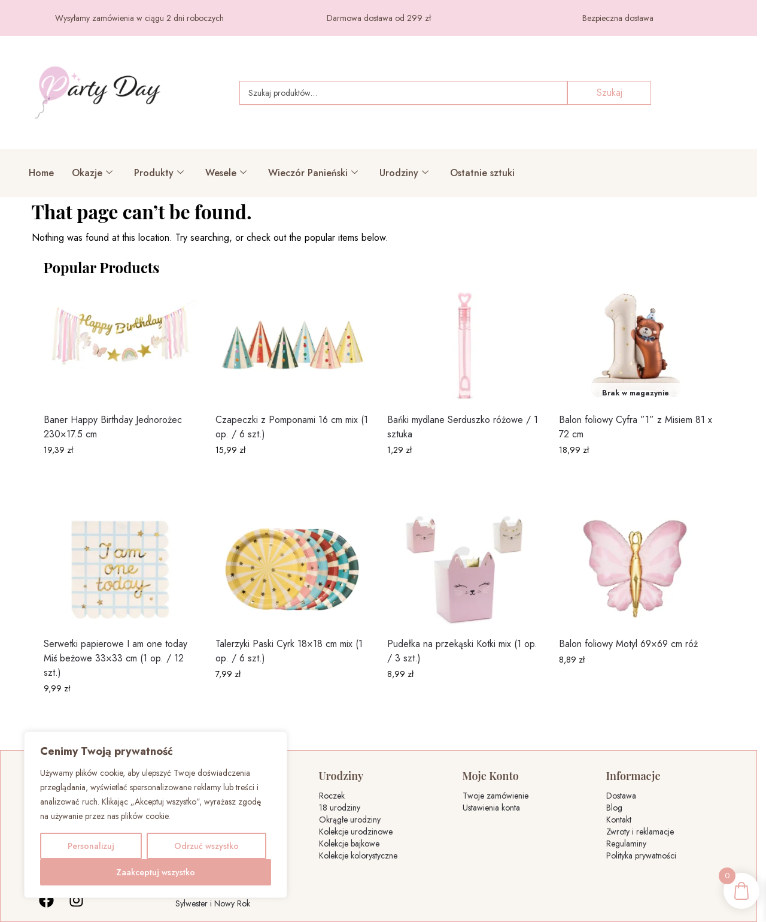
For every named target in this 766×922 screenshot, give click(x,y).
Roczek (332, 796)
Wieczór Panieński (313, 173)
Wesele (226, 173)
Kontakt (618, 820)
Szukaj (609, 92)
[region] (155, 814)
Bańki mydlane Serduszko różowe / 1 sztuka (462, 427)
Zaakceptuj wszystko (155, 872)
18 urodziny (339, 808)
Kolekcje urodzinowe (356, 832)
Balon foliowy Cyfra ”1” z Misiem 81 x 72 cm (635, 427)
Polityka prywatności (641, 855)
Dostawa (621, 796)
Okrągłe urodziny (350, 820)
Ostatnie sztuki (482, 173)
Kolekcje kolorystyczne (358, 855)
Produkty (159, 173)
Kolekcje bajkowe (349, 844)
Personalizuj (91, 846)
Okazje (92, 173)
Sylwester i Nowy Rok (212, 903)
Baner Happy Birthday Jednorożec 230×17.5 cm (113, 427)
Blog (614, 808)
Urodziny (403, 173)
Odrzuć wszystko (206, 846)
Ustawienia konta (491, 808)
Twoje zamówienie (495, 796)
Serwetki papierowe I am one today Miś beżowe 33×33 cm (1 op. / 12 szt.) (115, 658)
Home (41, 173)
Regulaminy (626, 844)
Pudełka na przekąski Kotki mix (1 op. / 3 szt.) (462, 651)
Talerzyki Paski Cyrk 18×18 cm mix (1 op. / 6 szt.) (289, 651)
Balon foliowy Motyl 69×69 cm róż (628, 644)
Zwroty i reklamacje (640, 832)
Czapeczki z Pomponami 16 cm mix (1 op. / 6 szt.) (291, 427)
